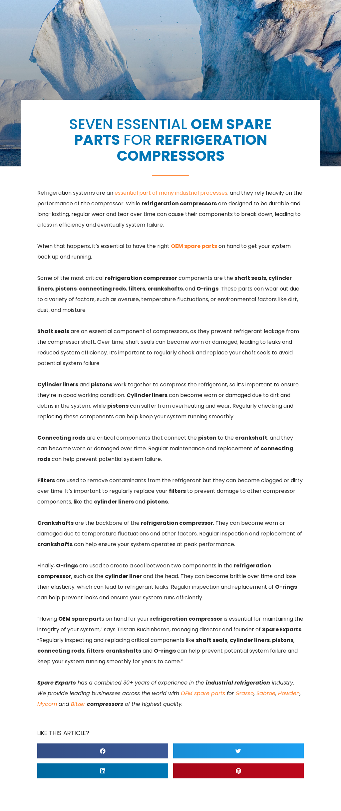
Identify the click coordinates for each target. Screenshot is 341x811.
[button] (102, 750)
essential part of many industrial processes (171, 193)
